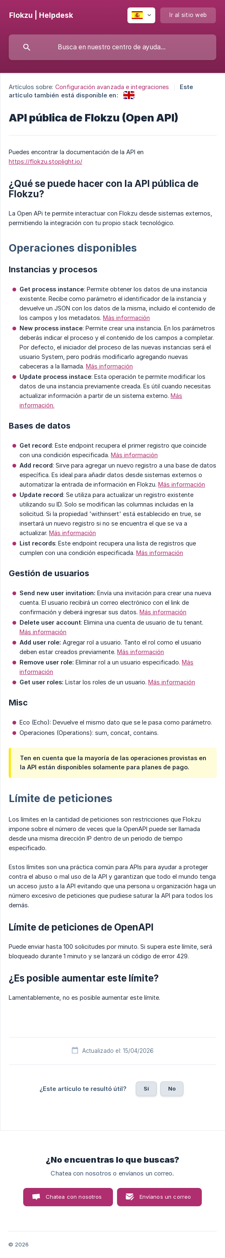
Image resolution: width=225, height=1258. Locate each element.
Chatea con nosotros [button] (74, 1196)
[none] (41, 15)
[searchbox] (112, 47)
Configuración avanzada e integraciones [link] (112, 86)
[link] (129, 95)
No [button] (172, 1088)
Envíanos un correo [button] (165, 1196)
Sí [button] (146, 1088)
